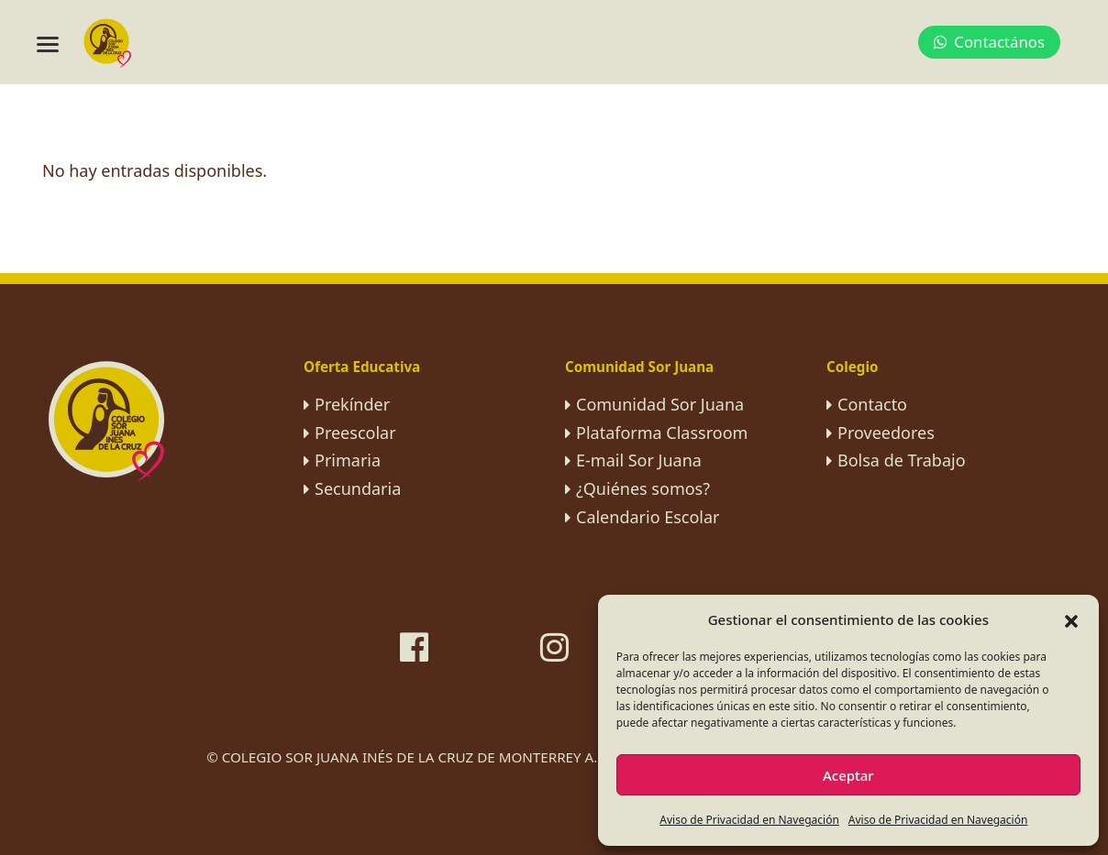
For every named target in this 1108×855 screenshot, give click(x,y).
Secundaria (358, 488)
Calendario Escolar (648, 517)
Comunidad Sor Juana (660, 404)
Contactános (989, 41)
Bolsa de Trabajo (901, 460)
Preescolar (355, 433)
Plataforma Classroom (662, 433)
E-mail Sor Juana (639, 460)
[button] (1071, 619)
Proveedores (886, 433)
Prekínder (352, 404)
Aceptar (848, 775)
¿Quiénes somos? (643, 488)
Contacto (872, 404)
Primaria (348, 460)
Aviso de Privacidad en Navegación (749, 820)
